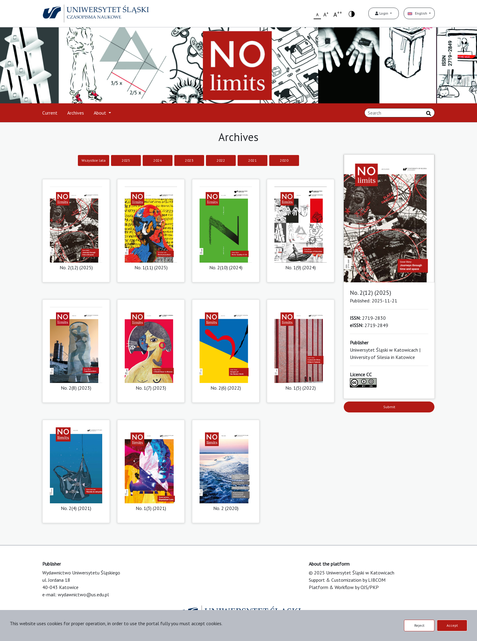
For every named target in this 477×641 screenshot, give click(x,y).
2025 (126, 160)
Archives (75, 113)
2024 (157, 160)
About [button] (100, 113)
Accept (452, 625)
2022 (221, 160)
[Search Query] (399, 113)
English (418, 13)
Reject (419, 625)
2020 (284, 160)
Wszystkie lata (94, 160)
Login (382, 13)
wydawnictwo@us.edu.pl (83, 594)
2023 (189, 160)
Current (49, 113)
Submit (389, 407)
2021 (252, 160)
